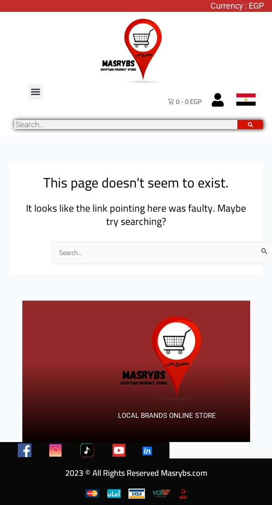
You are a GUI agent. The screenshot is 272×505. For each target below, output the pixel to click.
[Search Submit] (264, 250)
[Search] (250, 124)
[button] (35, 91)
